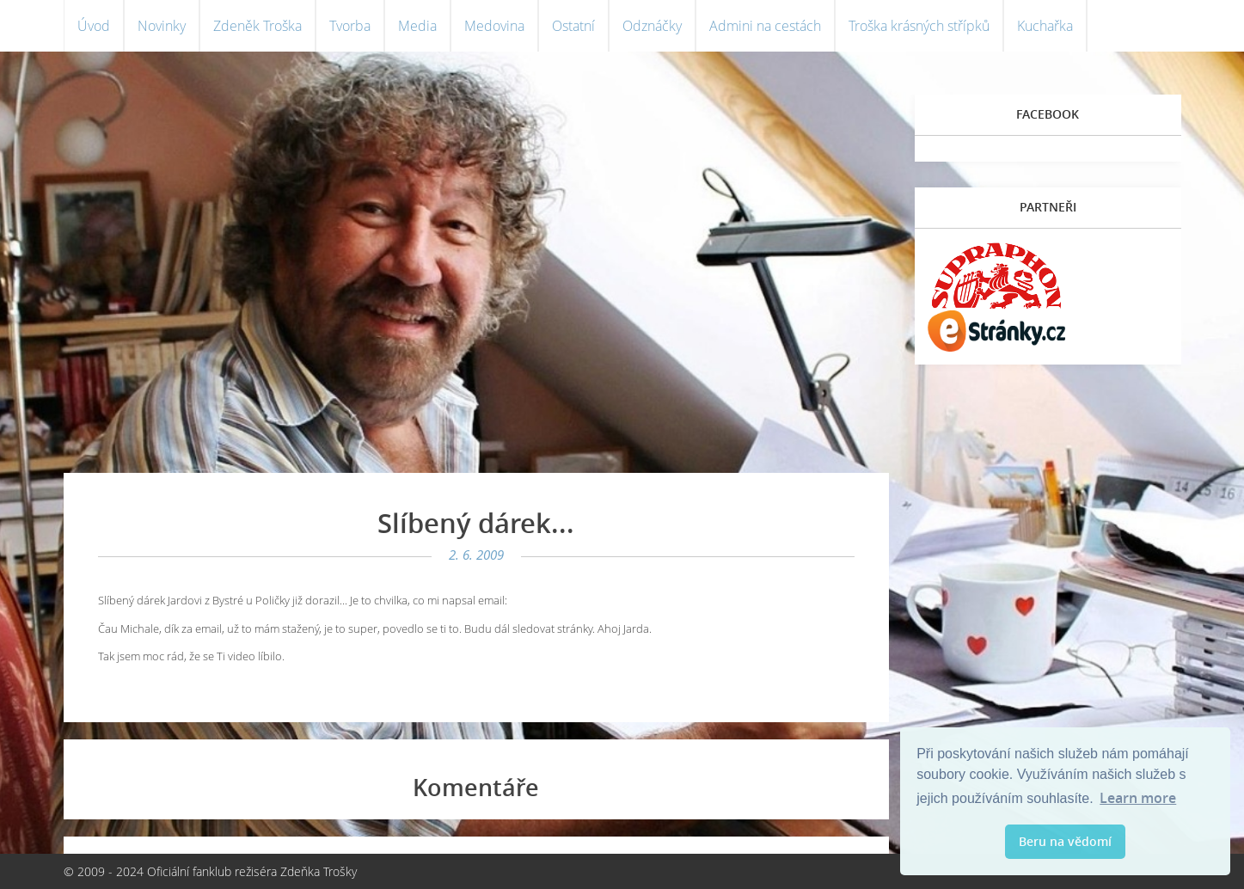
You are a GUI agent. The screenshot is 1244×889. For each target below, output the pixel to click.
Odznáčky (652, 25)
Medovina (494, 25)
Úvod (93, 25)
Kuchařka (1045, 25)
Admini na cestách (765, 25)
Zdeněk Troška (257, 25)
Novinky (162, 25)
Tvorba (350, 25)
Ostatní (573, 25)
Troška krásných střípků (919, 25)
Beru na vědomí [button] (1065, 841)
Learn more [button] (1138, 797)
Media (417, 25)
